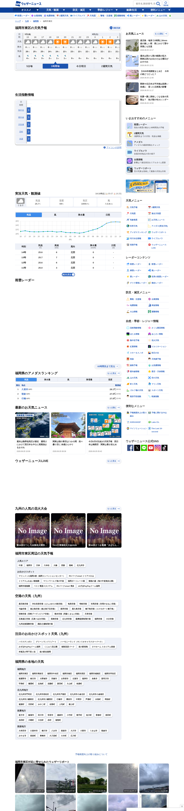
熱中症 (21, 110)
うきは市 (93, 731)
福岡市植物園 (24, 586)
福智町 (58, 720)
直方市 (21, 715)
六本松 (46, 565)
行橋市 (59, 699)
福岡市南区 (67, 674)
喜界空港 (64, 609)
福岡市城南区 (94, 674)
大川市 (73, 731)
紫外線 (21, 117)
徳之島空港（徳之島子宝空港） (43, 609)
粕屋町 (79, 684)
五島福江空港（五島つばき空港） (33, 619)
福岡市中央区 (53, 674)
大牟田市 (22, 731)
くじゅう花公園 (50, 647)
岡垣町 (107, 699)
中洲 (20, 565)
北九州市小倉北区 (77, 694)
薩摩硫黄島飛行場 (83, 619)
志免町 (41, 684)
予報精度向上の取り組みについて (91, 754)
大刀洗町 (53, 736)
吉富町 (52, 704)
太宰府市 (64, 679)
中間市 (79, 699)
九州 (27, 21)
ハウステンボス (25, 642)
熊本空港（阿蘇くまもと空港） (67, 614)
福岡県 (36, 21)
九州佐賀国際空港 (26, 624)
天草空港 (88, 614)
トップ (18, 21)
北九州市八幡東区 (26, 699)
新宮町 (60, 684)
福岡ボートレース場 (76, 581)
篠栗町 (31, 684)
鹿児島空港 (23, 604)
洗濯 (21, 139)
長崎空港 (54, 619)
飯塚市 (31, 715)
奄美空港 (71, 604)
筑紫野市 (22, 679)
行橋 (24, 398)
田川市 (41, 715)
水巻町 (98, 699)
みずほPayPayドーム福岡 (89, 586)
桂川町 (89, 715)
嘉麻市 (60, 715)
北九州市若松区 (42, 694)
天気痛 (21, 124)
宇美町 (21, 684)
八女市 (54, 731)
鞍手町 (79, 715)
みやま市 (22, 736)
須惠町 (50, 684)
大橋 (55, 565)
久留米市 (34, 731)
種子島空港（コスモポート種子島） (100, 609)
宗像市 (54, 679)
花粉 (21, 132)
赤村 (49, 720)
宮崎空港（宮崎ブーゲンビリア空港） (34, 614)
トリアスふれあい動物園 (29, 581)
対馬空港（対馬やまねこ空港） (104, 604)
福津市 (85, 679)
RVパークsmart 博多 (65, 586)
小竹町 (69, 715)
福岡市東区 (23, 674)
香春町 (98, 715)
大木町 (64, 736)
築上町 (71, 704)
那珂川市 (105, 679)
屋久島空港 (76, 609)
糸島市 (94, 679)
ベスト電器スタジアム (43, 586)
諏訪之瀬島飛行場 (45, 624)
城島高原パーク (67, 647)
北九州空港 (67, 619)
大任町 (41, 720)
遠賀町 (21, 704)
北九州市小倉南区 (96, 694)
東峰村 (42, 736)
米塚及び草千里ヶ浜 (27, 652)
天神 (38, 565)
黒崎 (71, 565)
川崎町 (31, 720)
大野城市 (43, 679)
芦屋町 (88, 699)
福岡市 (29, 565)
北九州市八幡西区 (45, 699)
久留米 (25, 389)
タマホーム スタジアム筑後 (103, 647)
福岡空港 (98, 619)
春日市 (33, 679)
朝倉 (24, 394)
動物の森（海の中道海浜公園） (102, 581)
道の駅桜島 (83, 647)
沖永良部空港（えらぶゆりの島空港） (48, 604)
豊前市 (69, 699)
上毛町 (62, 704)
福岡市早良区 (110, 674)
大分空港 (110, 619)
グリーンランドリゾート (46, 642)
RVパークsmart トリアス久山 (81, 576)
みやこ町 (41, 704)
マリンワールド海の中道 (53, 581)
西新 (63, 565)
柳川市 (44, 731)
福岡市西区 (80, 674)
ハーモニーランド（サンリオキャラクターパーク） (81, 642)
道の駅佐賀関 (45, 652)
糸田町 (21, 720)
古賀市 (75, 679)
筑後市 (64, 731)
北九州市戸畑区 (59, 694)
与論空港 (22, 609)
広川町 (73, 736)
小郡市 (83, 731)
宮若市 (50, 715)
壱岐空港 (83, 604)
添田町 (108, 715)
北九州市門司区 (25, 694)
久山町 (69, 684)
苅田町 (31, 704)
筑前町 (33, 736)
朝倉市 (104, 731)
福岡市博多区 (37, 674)
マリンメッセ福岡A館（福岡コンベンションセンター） (42, 576)
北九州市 (80, 565)
